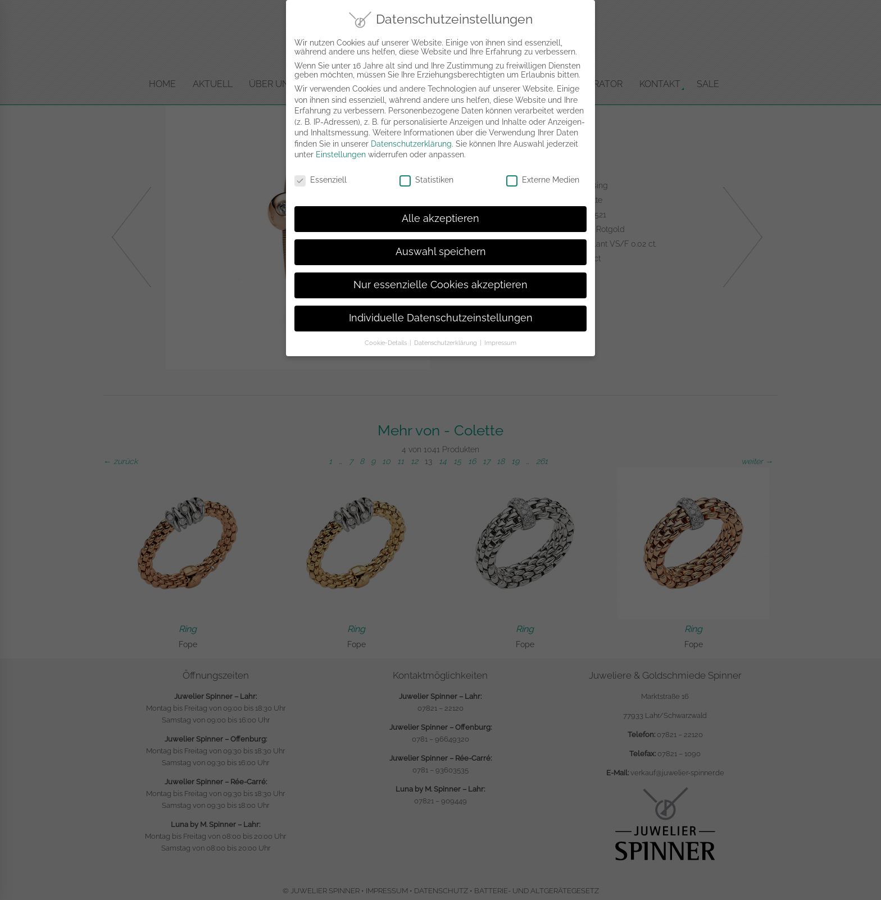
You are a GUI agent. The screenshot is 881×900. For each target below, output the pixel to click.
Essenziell (320, 176)
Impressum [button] (500, 338)
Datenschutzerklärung (411, 139)
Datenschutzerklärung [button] (446, 338)
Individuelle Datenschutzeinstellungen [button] (441, 314)
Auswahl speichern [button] (441, 247)
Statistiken (426, 176)
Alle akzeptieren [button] (440, 214)
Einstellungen (341, 151)
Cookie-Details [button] (386, 338)
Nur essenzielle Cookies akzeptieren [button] (440, 281)
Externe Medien (542, 176)
